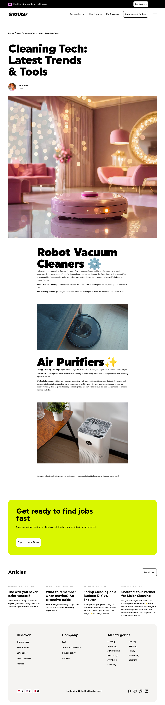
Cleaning (133, 660)
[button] (76, 14)
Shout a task (23, 642)
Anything (112, 660)
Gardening (134, 655)
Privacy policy (68, 653)
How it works (95, 14)
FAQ (64, 642)
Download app (141, 4)
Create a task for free (135, 14)
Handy (132, 651)
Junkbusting (114, 651)
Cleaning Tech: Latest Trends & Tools (41, 33)
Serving (132, 642)
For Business (112, 14)
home (11, 33)
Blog (18, 33)
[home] (18, 14)
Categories (22, 653)
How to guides (24, 658)
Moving (111, 642)
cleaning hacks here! (111, 476)
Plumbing (112, 646)
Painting (133, 646)
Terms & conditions (71, 647)
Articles (20, 664)
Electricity (113, 655)
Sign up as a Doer (28, 542)
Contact (66, 658)
